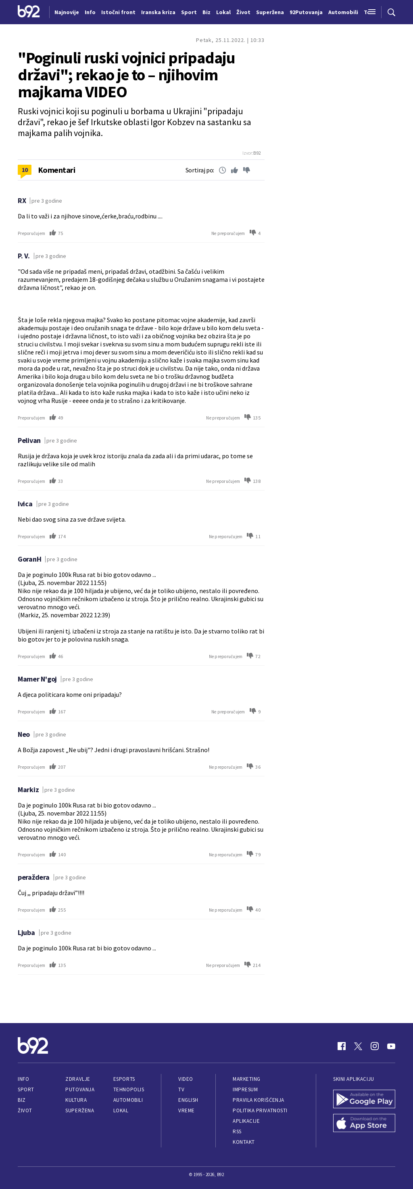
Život (25, 1110)
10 (25, 170)
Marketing (247, 1079)
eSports (124, 1079)
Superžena (79, 1110)
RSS (237, 1131)
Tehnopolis (128, 1089)
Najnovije (66, 12)
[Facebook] (342, 1046)
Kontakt (244, 1142)
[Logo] (29, 12)
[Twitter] (358, 1046)
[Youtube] (391, 1046)
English (188, 1100)
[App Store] (364, 1124)
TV (181, 1089)
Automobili (128, 1100)
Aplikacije (246, 1121)
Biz (22, 1100)
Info (23, 1079)
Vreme (186, 1110)
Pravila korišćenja (258, 1100)
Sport (26, 1089)
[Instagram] (375, 1046)
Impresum (245, 1089)
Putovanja (79, 1089)
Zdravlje (77, 1079)
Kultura (76, 1100)
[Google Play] (364, 1100)
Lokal (121, 1110)
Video (185, 1079)
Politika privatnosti (260, 1110)
